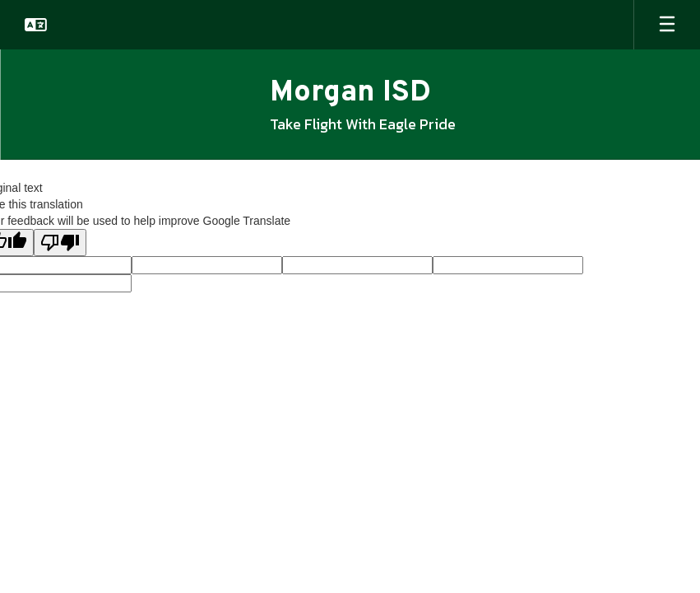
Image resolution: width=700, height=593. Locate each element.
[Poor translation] (60, 242)
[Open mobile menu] (667, 24)
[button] (35, 24)
